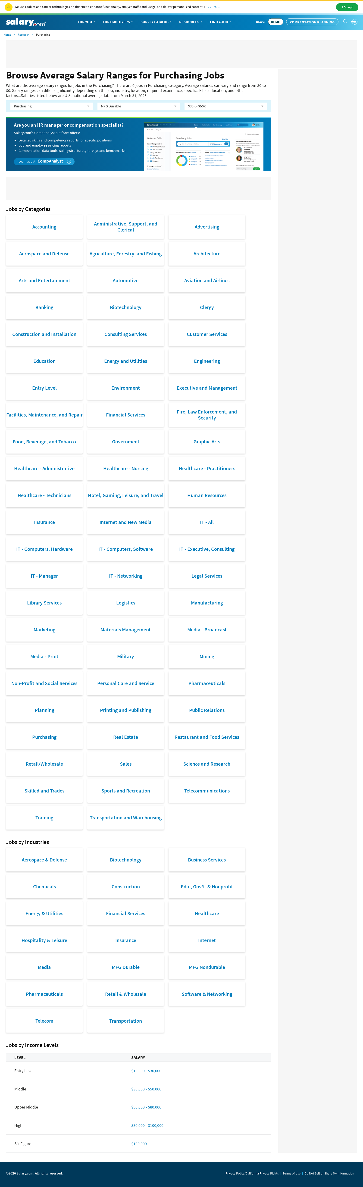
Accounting (44, 226)
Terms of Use (291, 1173)
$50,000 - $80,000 (146, 1107)
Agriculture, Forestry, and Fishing (126, 253)
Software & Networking (207, 994)
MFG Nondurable (207, 967)
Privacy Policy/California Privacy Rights (252, 1173)
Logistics (125, 602)
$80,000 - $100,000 (147, 1125)
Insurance (44, 522)
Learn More (213, 7)
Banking (44, 307)
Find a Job (221, 22)
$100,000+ (140, 1143)
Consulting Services (125, 334)
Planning (44, 710)
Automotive (125, 280)
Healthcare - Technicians (44, 495)
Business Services (207, 859)
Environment (125, 388)
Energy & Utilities (44, 913)
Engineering (207, 361)
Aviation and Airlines (206, 280)
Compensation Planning (312, 22)
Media (44, 967)
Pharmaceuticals (206, 683)
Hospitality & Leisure (44, 940)
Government (125, 441)
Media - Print (44, 656)
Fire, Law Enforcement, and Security (207, 414)
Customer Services (207, 334)
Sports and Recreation (125, 790)
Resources (191, 22)
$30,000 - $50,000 (146, 1089)
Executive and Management (207, 388)
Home (7, 35)
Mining (207, 656)
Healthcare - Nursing (125, 468)
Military (125, 656)
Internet (207, 940)
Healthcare (207, 913)
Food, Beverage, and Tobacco (44, 441)
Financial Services (125, 414)
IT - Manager (44, 576)
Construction (126, 886)
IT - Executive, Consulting (207, 549)
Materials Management (125, 629)
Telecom (44, 1021)
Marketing (44, 629)
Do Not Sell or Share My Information (329, 1173)
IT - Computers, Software (125, 549)
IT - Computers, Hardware (44, 549)
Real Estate (125, 737)
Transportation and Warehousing (126, 817)
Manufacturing (207, 602)
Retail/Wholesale (44, 764)
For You (87, 22)
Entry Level (44, 388)
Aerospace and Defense (44, 253)
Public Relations (207, 710)
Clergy (207, 307)
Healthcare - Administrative (44, 468)
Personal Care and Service (125, 683)
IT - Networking (125, 576)
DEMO (276, 21)
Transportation (125, 1021)
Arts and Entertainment (44, 280)
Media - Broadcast (207, 629)
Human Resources (206, 495)
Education (44, 361)
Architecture (207, 253)
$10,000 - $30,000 (146, 1070)
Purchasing (44, 737)
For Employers (118, 22)
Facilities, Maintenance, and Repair (44, 414)
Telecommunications (207, 790)
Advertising (207, 226)
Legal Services (206, 576)
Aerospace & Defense (44, 859)
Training (44, 817)
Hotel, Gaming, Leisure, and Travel (125, 495)
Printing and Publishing (125, 710)
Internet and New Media (126, 522)
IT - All (207, 522)
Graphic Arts (207, 441)
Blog (260, 21)
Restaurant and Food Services (207, 737)
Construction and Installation (44, 334)
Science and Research (206, 764)
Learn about (45, 161)
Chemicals (44, 886)
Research (23, 35)
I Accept (347, 7)
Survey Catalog (156, 22)
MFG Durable (126, 967)
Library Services (44, 602)
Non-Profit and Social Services (44, 683)
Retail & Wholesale (125, 994)
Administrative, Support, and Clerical (125, 226)
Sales (125, 764)
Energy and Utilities (125, 361)
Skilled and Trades (44, 790)
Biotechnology (125, 307)
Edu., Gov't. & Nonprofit (207, 886)
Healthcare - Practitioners (207, 468)
